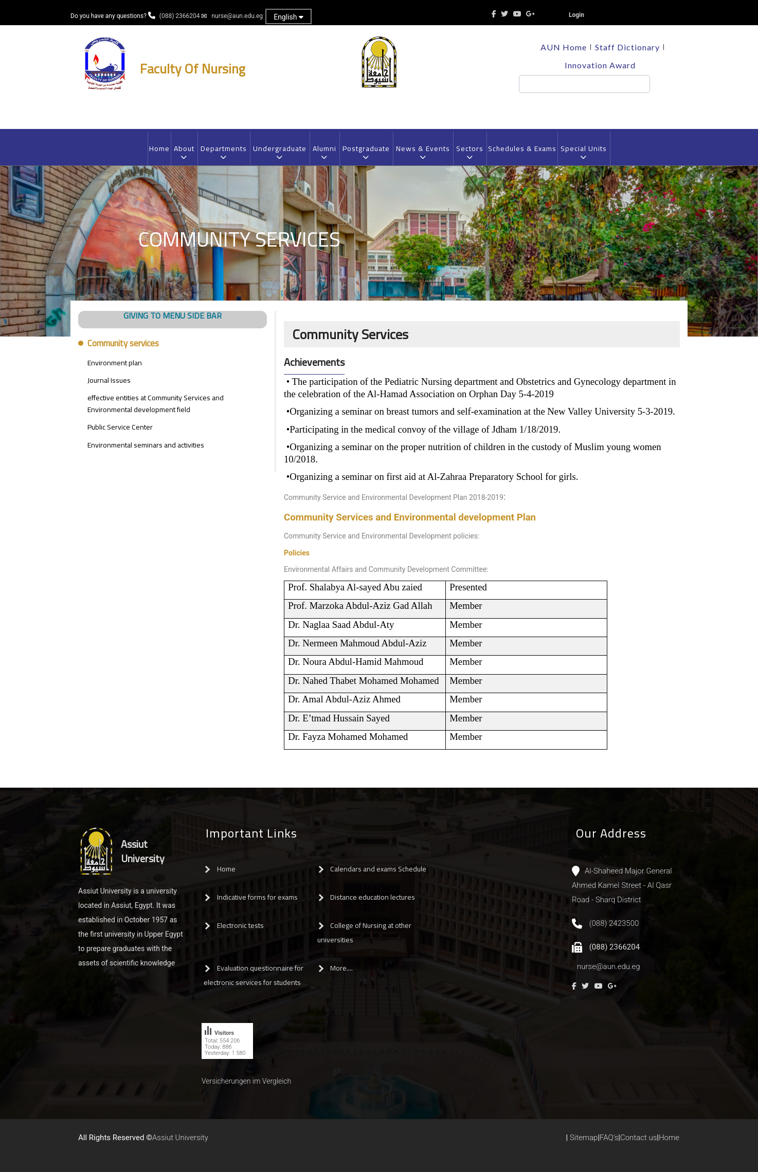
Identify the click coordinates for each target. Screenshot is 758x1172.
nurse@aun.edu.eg (237, 16)
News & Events (423, 152)
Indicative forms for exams (257, 897)
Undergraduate (279, 152)
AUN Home (563, 47)
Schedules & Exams (522, 148)
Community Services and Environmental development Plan (410, 517)
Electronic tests (240, 925)
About (184, 152)
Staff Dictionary (627, 47)
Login (576, 14)
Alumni (324, 152)
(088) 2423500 (614, 923)
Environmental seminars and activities (145, 445)
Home (159, 148)
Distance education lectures (372, 897)
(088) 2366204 (179, 16)
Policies (297, 553)
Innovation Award (600, 65)
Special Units (583, 152)
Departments (223, 152)
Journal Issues (109, 380)
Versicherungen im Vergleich (246, 1081)
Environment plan (114, 363)
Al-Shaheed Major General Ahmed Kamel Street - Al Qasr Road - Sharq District (622, 885)
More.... (341, 968)
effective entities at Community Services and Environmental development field (155, 404)
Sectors (469, 152)
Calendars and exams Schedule (378, 869)
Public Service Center (120, 427)
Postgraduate (365, 152)
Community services (123, 343)
